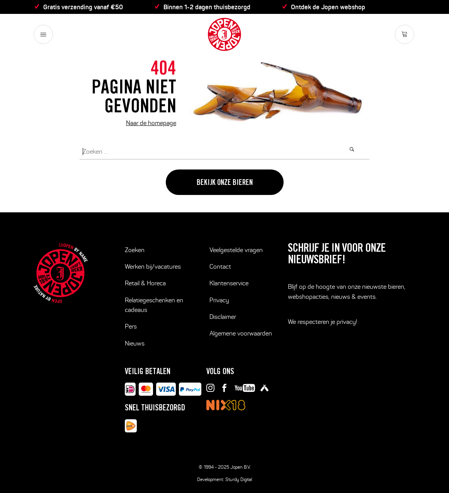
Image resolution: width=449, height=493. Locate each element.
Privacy (219, 300)
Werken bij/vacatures (153, 266)
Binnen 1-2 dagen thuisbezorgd (206, 7)
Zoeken (135, 250)
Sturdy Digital (238, 479)
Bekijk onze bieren (225, 183)
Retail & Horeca (145, 283)
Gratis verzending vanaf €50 (83, 7)
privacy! (347, 321)
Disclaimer (222, 316)
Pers (131, 326)
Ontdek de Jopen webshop (328, 7)
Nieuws (135, 343)
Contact (220, 266)
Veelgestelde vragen (236, 250)
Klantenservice (228, 283)
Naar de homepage (151, 123)
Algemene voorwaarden (240, 333)
